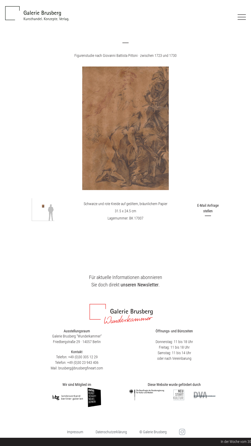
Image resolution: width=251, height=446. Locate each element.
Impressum (75, 432)
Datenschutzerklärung (111, 432)
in (181, 431)
